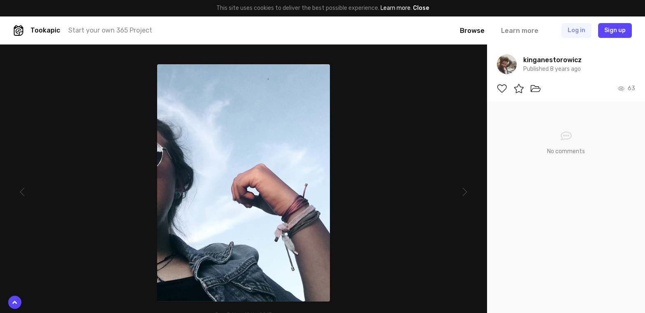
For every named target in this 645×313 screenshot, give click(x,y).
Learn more (396, 8)
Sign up (615, 30)
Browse (472, 31)
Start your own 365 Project (110, 30)
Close (421, 8)
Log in (576, 30)
